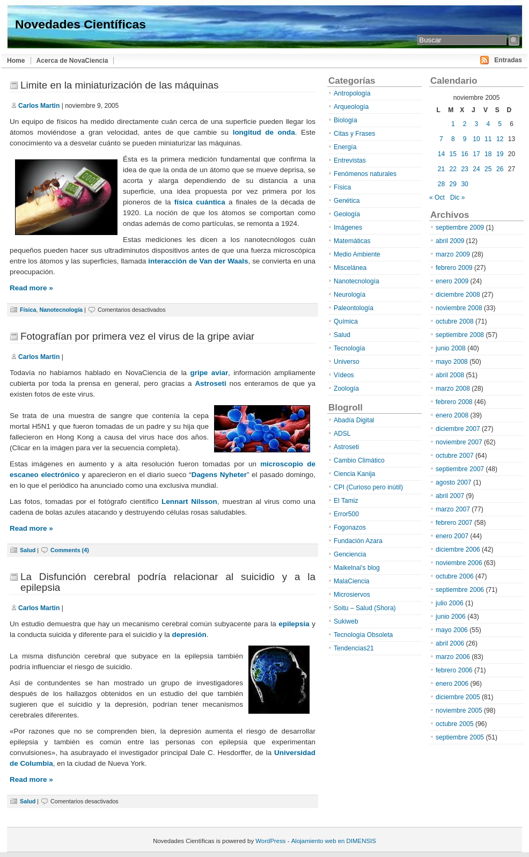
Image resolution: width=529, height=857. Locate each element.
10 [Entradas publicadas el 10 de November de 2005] (476, 139)
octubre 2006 (455, 576)
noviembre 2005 (459, 710)
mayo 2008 (452, 361)
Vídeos (344, 375)
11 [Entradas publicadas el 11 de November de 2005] (487, 139)
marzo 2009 (453, 254)
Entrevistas (350, 160)
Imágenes (348, 227)
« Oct (437, 197)
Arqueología (351, 107)
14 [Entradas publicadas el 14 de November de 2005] (441, 154)
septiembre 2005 (460, 737)
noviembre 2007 (459, 442)
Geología (347, 214)
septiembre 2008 (460, 335)
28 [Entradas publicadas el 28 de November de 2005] (441, 184)
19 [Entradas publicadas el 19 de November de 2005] (499, 154)
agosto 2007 (454, 482)
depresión (189, 635)
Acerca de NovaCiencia (72, 60)
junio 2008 (451, 348)
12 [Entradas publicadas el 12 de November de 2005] (499, 139)
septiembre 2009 (460, 227)
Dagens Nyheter (219, 475)
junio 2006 (451, 616)
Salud (27, 550)
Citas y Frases (354, 133)
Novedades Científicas (80, 24)
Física (28, 309)
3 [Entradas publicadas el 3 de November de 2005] (477, 124)
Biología (345, 120)
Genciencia (350, 554)
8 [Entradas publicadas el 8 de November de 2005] (453, 139)
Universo (346, 361)
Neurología (349, 294)
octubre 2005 (455, 724)
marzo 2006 (453, 657)
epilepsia (294, 624)
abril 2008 (450, 375)
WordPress (270, 841)
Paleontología (353, 308)
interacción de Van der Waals (198, 261)
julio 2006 (450, 603)
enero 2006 (452, 683)
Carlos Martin (39, 105)
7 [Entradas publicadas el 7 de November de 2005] (441, 139)
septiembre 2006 (460, 590)
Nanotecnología (61, 309)
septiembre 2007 (460, 469)
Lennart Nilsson (189, 501)
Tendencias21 (354, 648)
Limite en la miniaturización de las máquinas (119, 85)
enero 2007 (452, 536)
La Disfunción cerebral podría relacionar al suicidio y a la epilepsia (167, 582)
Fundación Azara (358, 541)
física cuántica (199, 202)
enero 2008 (452, 415)
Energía (345, 147)
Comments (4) (69, 550)
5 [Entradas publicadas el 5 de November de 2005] (500, 124)
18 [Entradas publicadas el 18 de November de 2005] (487, 154)
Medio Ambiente (357, 254)
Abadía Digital (354, 420)
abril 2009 (450, 241)
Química (346, 321)
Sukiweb (346, 621)
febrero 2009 (454, 268)
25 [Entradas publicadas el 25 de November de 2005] (487, 169)
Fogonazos (350, 527)
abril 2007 (450, 496)
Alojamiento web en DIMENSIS (333, 841)
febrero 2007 (454, 522)
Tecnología (349, 348)
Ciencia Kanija (354, 474)
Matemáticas (352, 241)
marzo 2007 (453, 509)
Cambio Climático (359, 460)
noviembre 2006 (459, 563)
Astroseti (210, 383)
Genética (346, 200)
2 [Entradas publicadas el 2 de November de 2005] (465, 124)
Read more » (31, 288)
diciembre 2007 (458, 429)
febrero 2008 (454, 402)
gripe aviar (209, 373)
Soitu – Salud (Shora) (365, 608)
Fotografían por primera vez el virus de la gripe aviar (137, 336)
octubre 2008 (455, 321)
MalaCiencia (352, 581)
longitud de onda (264, 132)
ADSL (342, 433)
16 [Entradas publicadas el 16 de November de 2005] (464, 154)
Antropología (352, 93)
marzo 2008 (453, 388)
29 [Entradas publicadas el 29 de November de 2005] (453, 184)
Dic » (457, 197)
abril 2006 (450, 643)
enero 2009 (452, 281)
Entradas (508, 60)
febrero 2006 (454, 670)
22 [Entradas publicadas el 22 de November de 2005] (453, 169)
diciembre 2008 (458, 294)
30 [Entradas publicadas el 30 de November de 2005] (464, 184)
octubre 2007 (455, 455)
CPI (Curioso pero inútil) (368, 487)
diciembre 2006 (458, 549)
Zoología (346, 388)
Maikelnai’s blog (357, 568)
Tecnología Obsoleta (363, 635)
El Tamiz (346, 500)
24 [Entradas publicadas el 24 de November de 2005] (476, 169)
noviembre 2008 (459, 308)
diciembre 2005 (458, 697)
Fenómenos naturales (365, 174)
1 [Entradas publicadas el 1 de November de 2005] (453, 124)
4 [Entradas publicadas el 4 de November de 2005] (488, 124)
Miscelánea (350, 268)
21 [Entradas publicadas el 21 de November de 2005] (441, 169)
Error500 (346, 514)
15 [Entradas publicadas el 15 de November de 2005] (453, 154)
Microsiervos (352, 594)
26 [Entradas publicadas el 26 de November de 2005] (499, 169)
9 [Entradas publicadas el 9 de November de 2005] (465, 139)
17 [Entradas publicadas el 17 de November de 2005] (476, 154)
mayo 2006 (452, 630)
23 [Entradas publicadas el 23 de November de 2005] (464, 169)
